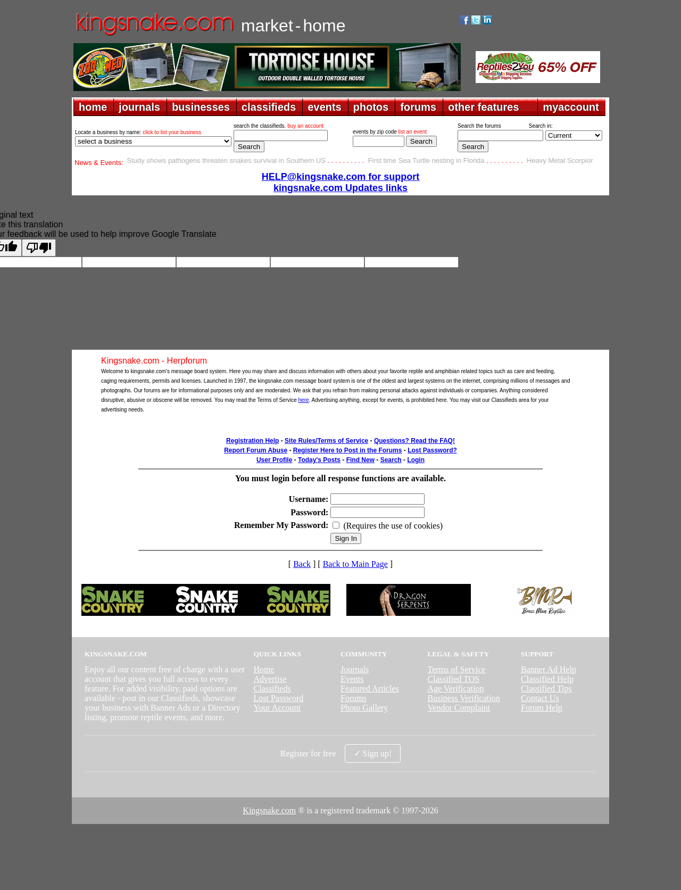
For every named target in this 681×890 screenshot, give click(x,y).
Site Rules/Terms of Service (326, 440)
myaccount (571, 107)
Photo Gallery (364, 707)
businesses (201, 107)
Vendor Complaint (459, 707)
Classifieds (271, 688)
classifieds (269, 107)
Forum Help (541, 707)
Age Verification (456, 688)
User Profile (274, 460)
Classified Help (547, 678)
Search (391, 460)
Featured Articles (369, 688)
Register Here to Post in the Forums (347, 450)
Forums (353, 698)
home (93, 107)
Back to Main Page (355, 563)
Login (416, 460)
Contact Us (540, 698)
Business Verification (464, 698)
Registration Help (252, 440)
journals (139, 107)
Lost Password (278, 698)
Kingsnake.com (269, 810)
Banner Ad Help (548, 669)
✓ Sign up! (373, 753)
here (303, 400)
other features (483, 107)
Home (263, 669)
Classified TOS (454, 678)
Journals (354, 669)
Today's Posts (319, 460)
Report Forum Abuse (255, 450)
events (324, 107)
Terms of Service (457, 669)
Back (302, 563)
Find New (360, 460)
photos (371, 107)
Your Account (277, 707)
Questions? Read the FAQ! (414, 440)
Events (352, 678)
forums (418, 107)
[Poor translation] (39, 248)
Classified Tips (546, 688)
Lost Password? (432, 450)
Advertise (269, 678)
